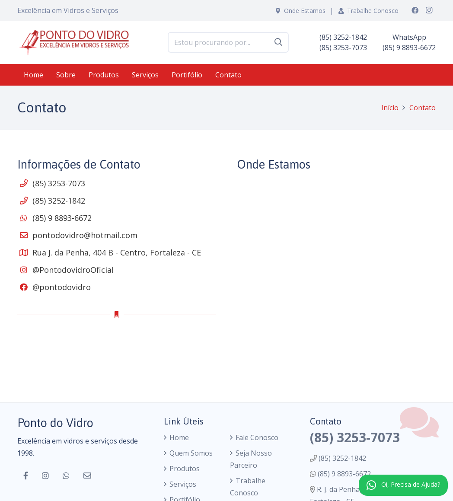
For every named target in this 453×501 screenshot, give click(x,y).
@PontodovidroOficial (73, 270)
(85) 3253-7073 (58, 183)
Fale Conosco (257, 437)
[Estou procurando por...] (228, 42)
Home (179, 437)
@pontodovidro (61, 287)
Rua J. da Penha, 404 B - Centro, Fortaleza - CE (116, 252)
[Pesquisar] (278, 42)
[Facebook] (415, 10)
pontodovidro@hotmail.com (84, 235)
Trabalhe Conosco (368, 10)
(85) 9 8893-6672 (62, 218)
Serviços (182, 484)
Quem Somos (191, 453)
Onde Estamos (300, 10)
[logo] (77, 42)
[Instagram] (429, 10)
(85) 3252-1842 (58, 200)
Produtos (184, 468)
